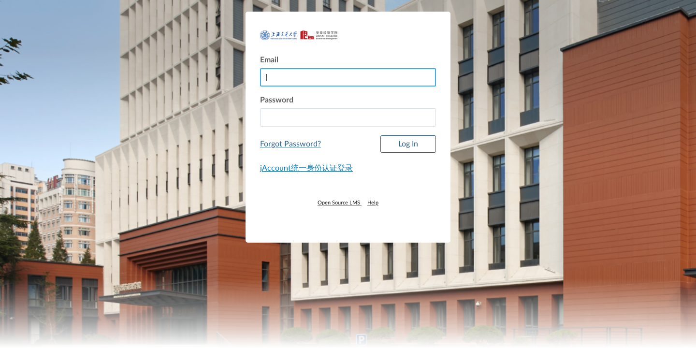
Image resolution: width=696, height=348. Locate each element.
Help (372, 202)
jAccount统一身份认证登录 (306, 168)
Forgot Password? (290, 144)
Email (269, 60)
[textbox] (348, 117)
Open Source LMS (340, 202)
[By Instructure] (348, 219)
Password (276, 100)
